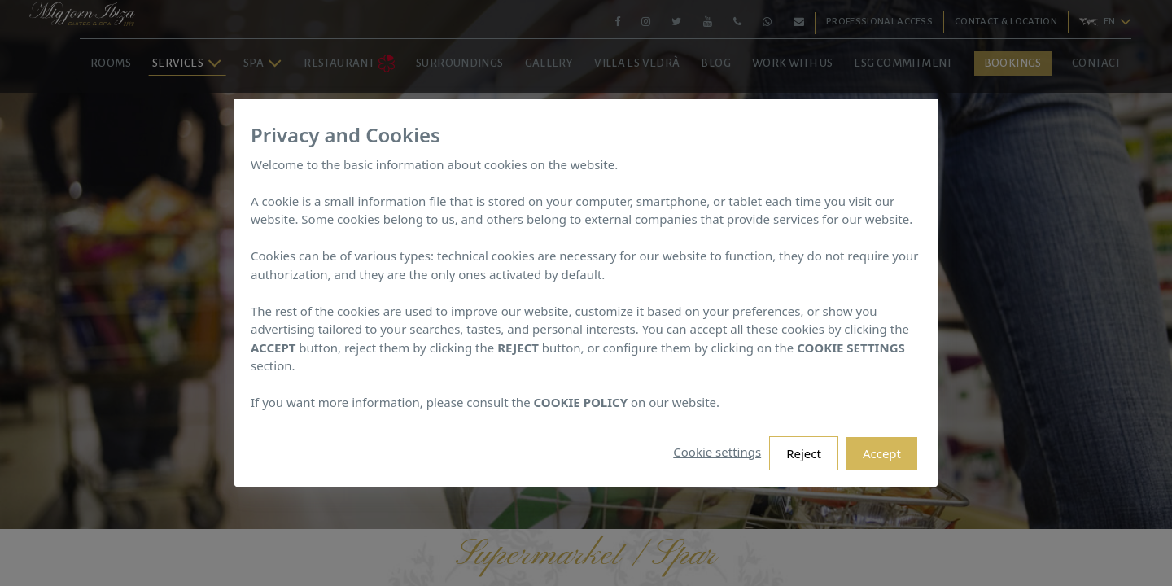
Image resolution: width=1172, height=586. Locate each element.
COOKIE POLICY (581, 402)
